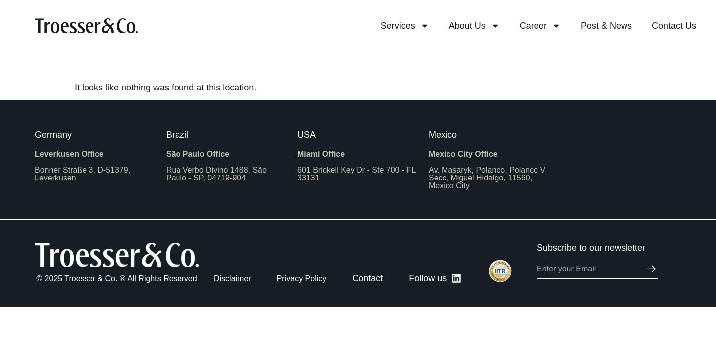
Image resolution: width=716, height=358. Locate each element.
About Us (474, 25)
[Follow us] (456, 278)
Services (405, 25)
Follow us (428, 278)
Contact (367, 278)
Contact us (674, 26)
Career (540, 25)
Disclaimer (232, 278)
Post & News (606, 26)
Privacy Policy (302, 278)
